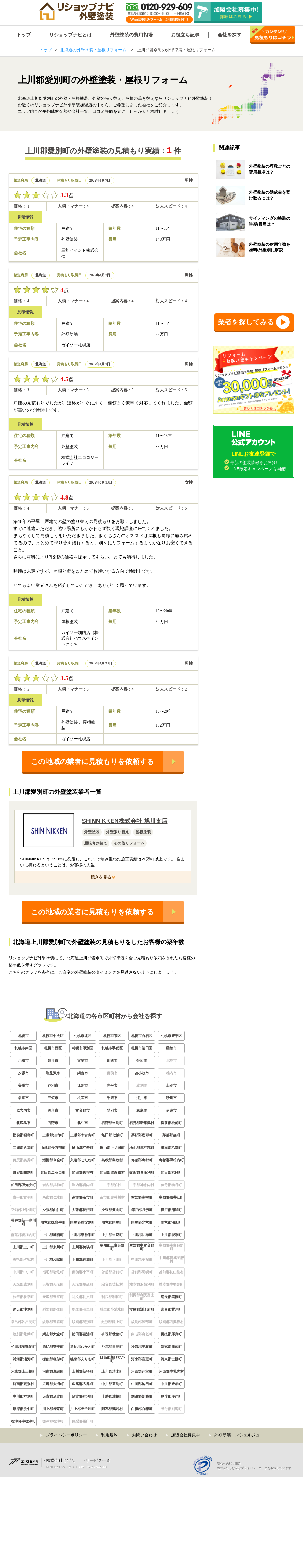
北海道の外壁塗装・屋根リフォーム (93, 49)
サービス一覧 (98, 1542)
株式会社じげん (60, 1542)
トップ (45, 49)
